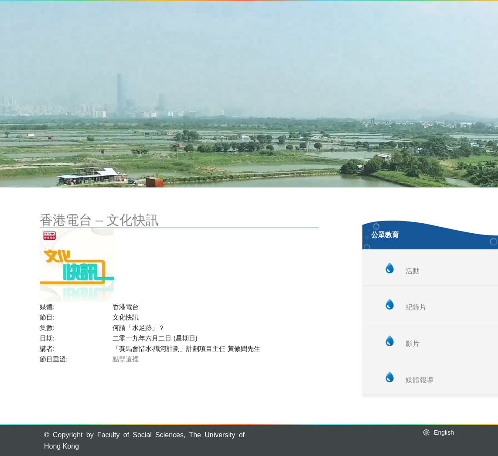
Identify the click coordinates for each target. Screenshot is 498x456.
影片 (413, 343)
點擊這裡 (126, 359)
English (438, 432)
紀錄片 (416, 307)
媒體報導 (419, 380)
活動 (413, 271)
